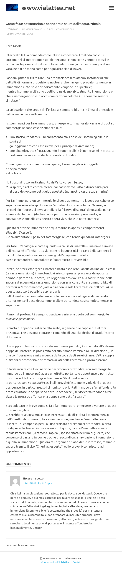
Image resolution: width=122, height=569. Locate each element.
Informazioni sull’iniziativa (54, 562)
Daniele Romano (32, 29)
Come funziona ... (66, 29)
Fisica (50, 29)
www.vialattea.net (48, 7)
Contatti (77, 562)
